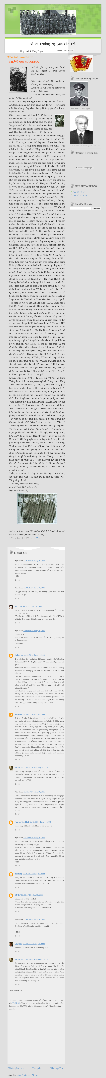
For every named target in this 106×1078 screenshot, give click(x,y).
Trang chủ (36, 1068)
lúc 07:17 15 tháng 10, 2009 (32, 895)
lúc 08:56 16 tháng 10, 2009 (34, 919)
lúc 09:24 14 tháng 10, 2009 (34, 655)
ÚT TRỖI (29, 12)
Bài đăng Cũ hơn (57, 1068)
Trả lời (17, 580)
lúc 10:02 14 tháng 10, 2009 (37, 767)
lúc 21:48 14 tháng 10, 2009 (34, 873)
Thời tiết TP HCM (80, 195)
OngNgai (18, 944)
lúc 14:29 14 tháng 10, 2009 (34, 837)
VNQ (17, 606)
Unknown (19, 655)
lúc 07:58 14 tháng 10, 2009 (34, 560)
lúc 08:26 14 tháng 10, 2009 (34, 588)
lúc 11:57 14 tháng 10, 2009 (34, 792)
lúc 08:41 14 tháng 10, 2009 (31, 606)
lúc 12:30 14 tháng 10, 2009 (40, 822)
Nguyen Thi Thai (22, 822)
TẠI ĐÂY (16, 1003)
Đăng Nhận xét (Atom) (27, 1075)
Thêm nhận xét (16, 990)
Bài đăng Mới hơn (16, 1068)
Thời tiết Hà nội (79, 192)
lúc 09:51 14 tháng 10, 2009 (34, 714)
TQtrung (18, 714)
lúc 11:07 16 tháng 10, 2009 (37, 959)
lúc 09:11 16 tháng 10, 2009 (34, 944)
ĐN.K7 (18, 895)
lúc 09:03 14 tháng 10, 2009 (34, 631)
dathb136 (19, 767)
